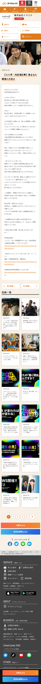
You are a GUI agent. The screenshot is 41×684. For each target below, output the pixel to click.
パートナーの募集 (23, 667)
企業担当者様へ (11, 625)
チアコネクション (8, 639)
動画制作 (26, 639)
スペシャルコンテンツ (27, 583)
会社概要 (6, 611)
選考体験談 (16, 583)
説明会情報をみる (21, 532)
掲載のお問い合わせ (13, 629)
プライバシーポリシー (9, 614)
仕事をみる (20, 525)
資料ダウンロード (8, 636)
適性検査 (26, 578)
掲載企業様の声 (7, 634)
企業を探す (9, 571)
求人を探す (9, 567)
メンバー (10, 36)
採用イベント (18, 634)
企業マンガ (20, 586)
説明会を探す (26, 567)
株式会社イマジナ (13, 552)
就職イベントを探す (13, 574)
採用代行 (33, 639)
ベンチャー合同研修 (21, 636)
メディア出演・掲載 (27, 611)
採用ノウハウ (28, 634)
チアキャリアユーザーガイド (11, 588)
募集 (30, 24)
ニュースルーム (14, 611)
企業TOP (10, 24)
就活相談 (6, 586)
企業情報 (30, 30)
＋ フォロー (19, 18)
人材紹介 (31, 636)
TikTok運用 (18, 639)
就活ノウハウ (7, 583)
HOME (3, 552)
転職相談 (12, 586)
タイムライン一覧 (27, 552)
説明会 (10, 30)
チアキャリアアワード (9, 667)
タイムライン (27, 36)
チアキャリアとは (12, 606)
